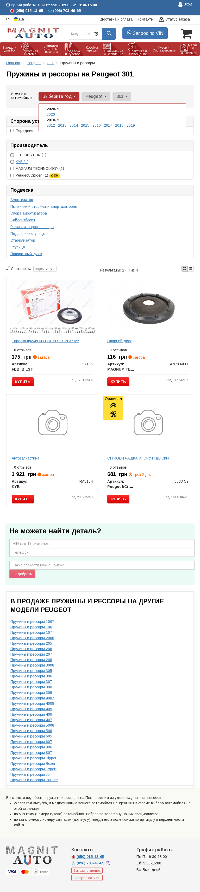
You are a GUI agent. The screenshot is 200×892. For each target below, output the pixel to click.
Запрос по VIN (145, 33)
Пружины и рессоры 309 (31, 692)
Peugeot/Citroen (35, 175)
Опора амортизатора (28, 213)
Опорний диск (119, 341)
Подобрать (22, 574)
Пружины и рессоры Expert (33, 769)
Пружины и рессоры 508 (31, 731)
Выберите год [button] (59, 96)
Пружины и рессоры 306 (31, 676)
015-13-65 (87, 857)
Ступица (17, 247)
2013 (62, 125)
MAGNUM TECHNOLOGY (37, 168)
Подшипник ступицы (28, 233)
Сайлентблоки (22, 220)
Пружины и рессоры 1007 (32, 621)
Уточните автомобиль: (22, 96)
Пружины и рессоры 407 (31, 720)
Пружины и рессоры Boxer (32, 763)
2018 (119, 125)
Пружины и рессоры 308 (31, 687)
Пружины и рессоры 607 (31, 742)
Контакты (146, 19)
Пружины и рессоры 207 (31, 654)
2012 (51, 125)
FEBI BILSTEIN (28, 155)
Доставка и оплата (116, 19)
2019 (131, 125)
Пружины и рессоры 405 (31, 709)
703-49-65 (88, 863)
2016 (96, 125)
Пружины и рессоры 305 (31, 671)
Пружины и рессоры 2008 (32, 638)
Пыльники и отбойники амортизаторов (43, 206)
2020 (51, 114)
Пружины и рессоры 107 (31, 632)
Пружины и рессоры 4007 (32, 698)
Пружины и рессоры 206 (31, 649)
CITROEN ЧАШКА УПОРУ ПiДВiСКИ (138, 458)
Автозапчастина (25, 458)
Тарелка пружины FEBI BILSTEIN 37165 (45, 341)
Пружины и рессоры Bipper (33, 758)
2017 (108, 125)
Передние (21, 130)
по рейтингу (45, 269)
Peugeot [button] (96, 96)
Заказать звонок (87, 870)
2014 (74, 125)
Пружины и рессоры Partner (34, 780)
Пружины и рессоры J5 (30, 774)
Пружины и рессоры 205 (31, 643)
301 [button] (121, 96)
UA (19, 19)
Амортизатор (21, 200)
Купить (22, 382)
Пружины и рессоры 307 (31, 682)
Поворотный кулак (26, 254)
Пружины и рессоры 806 (31, 747)
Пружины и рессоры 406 (31, 714)
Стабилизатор (22, 240)
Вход (185, 5)
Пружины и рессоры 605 (31, 736)
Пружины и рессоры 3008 (32, 665)
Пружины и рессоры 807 (31, 753)
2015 (85, 125)
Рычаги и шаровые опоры (32, 227)
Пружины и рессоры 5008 (32, 725)
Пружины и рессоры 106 (31, 627)
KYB (22, 162)
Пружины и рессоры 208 (31, 660)
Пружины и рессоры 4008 (32, 703)
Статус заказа (174, 20)
